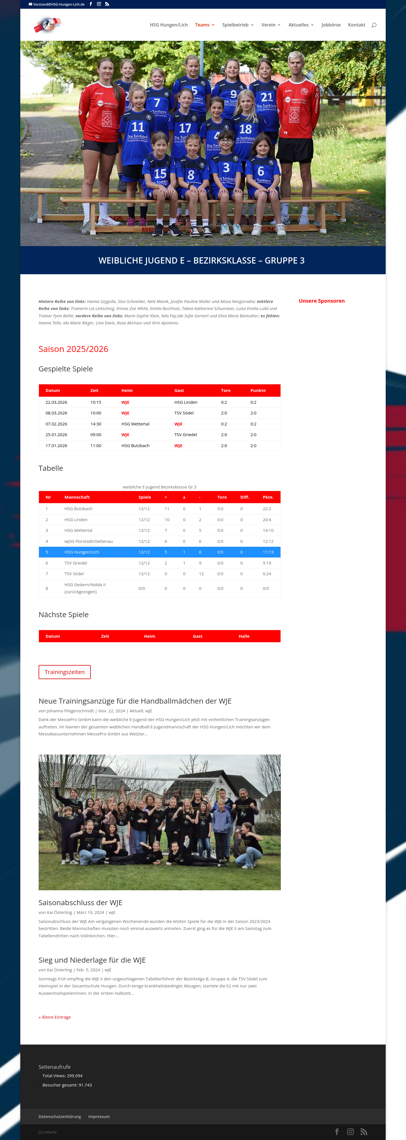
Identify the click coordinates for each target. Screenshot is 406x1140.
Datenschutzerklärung (60, 1116)
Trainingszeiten (65, 672)
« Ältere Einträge (55, 1017)
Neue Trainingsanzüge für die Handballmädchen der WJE (135, 701)
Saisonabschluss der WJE (81, 902)
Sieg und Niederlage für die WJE (92, 960)
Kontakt (356, 25)
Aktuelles (298, 25)
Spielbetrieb (235, 25)
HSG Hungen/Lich (169, 25)
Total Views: (55, 1075)
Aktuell (136, 710)
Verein (269, 25)
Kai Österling (59, 912)
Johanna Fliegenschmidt (70, 710)
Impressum (99, 1116)
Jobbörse (331, 25)
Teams (202, 25)
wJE (148, 710)
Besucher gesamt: (61, 1085)
